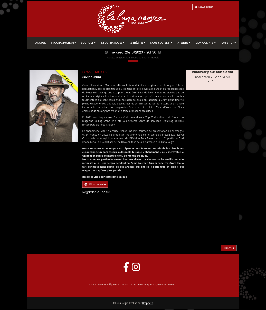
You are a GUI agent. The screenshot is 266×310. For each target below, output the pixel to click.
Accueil (40, 43)
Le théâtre (136, 43)
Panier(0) (227, 43)
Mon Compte (204, 43)
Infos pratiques (111, 43)
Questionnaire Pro (166, 284)
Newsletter (204, 7)
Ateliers (182, 43)
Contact (125, 284)
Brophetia (147, 303)
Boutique (87, 43)
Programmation (62, 43)
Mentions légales (107, 284)
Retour (228, 248)
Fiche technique (143, 284)
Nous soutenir (160, 43)
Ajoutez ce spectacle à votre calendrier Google (133, 57)
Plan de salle (95, 184)
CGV (91, 284)
